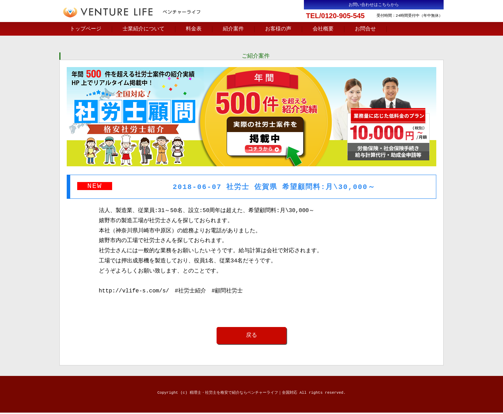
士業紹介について (144, 29)
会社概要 (323, 29)
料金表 (194, 29)
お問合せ (365, 29)
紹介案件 (233, 29)
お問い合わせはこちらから (374, 5)
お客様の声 (278, 29)
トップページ (85, 29)
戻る (251, 336)
